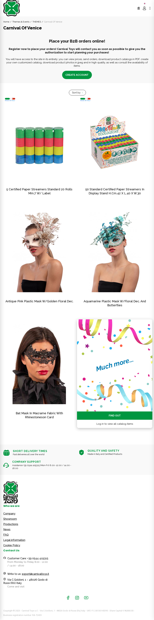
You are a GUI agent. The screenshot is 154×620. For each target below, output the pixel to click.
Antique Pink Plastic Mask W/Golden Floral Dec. (39, 301)
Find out (115, 415)
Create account (77, 74)
